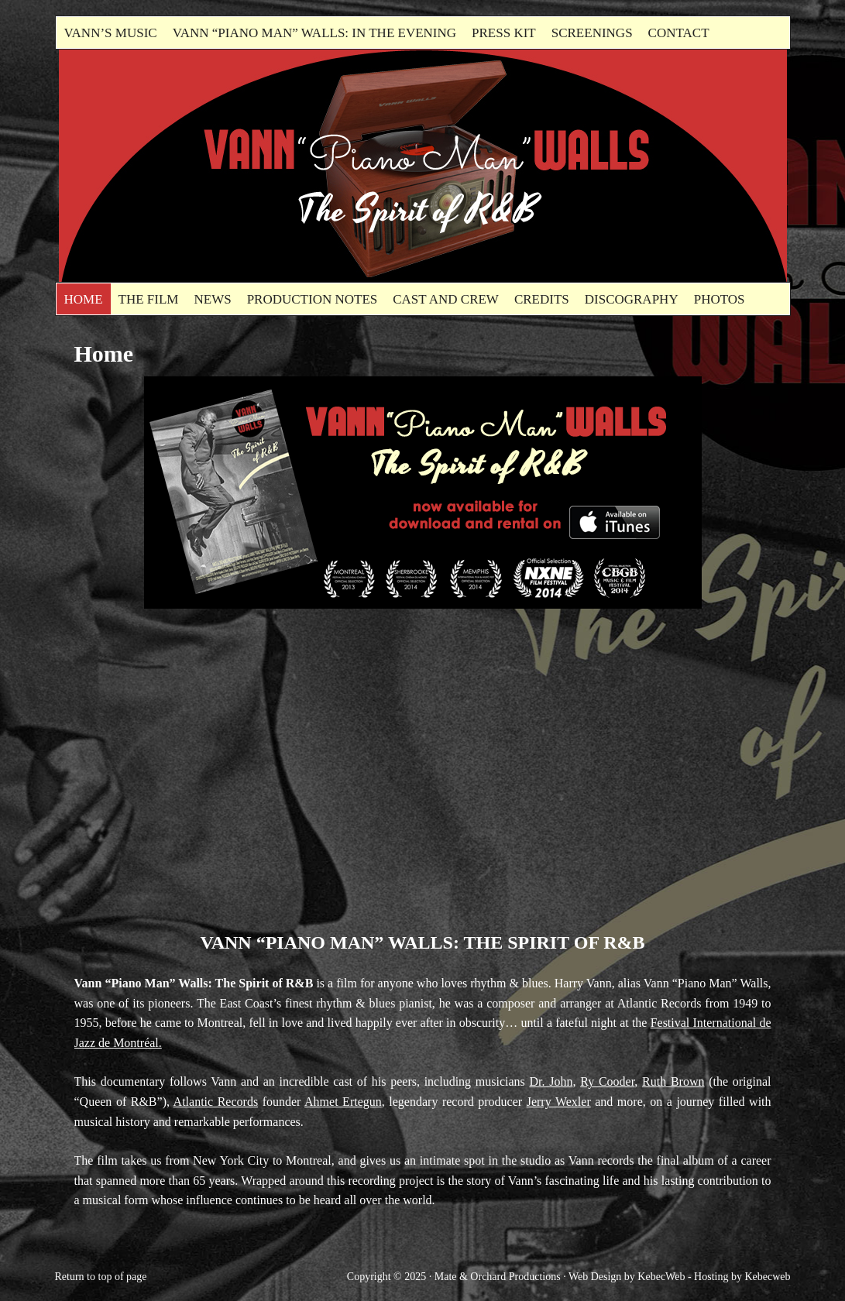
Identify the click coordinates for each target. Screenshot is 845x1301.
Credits (541, 299)
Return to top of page (101, 1276)
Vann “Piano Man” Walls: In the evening (314, 33)
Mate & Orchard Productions (498, 1276)
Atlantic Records (216, 1101)
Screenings (592, 33)
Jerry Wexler (559, 1101)
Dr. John (551, 1081)
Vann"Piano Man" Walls (233, 166)
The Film (149, 299)
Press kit (504, 33)
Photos (719, 299)
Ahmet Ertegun (343, 1101)
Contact (678, 33)
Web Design (594, 1276)
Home (83, 299)
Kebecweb (767, 1276)
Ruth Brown (673, 1081)
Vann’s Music (110, 33)
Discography (631, 299)
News (212, 299)
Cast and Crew (446, 299)
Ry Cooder (607, 1081)
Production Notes (312, 299)
